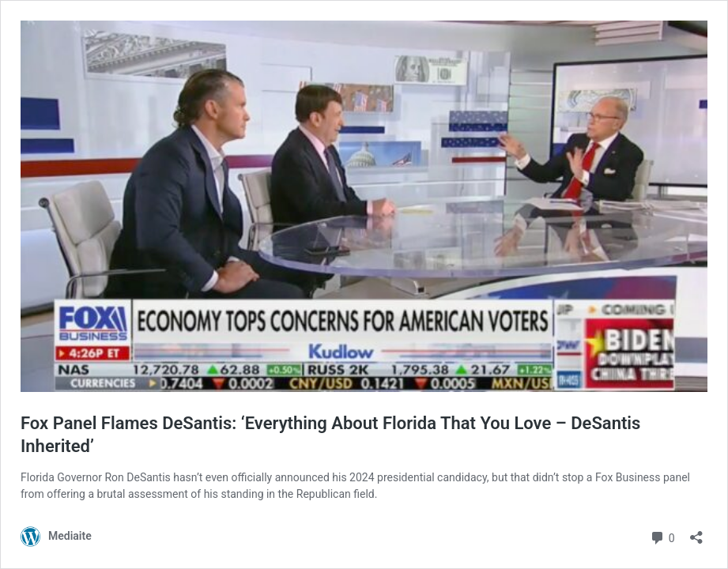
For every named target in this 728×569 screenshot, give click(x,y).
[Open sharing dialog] (696, 532)
